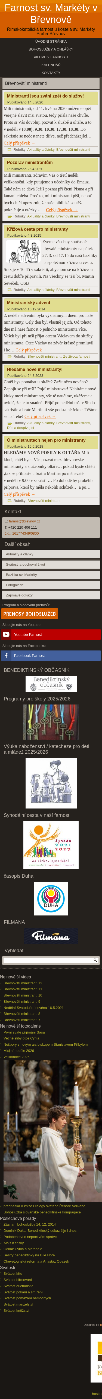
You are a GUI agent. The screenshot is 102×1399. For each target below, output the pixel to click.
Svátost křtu (13, 1273)
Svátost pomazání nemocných (27, 1298)
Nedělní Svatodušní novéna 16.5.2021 (34, 1008)
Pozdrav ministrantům (30, 162)
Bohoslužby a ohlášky (51, 49)
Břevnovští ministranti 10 (23, 995)
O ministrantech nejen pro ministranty (46, 440)
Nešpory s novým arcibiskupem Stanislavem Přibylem (46, 1044)
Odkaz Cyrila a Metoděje (23, 1249)
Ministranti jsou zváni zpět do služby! (45, 96)
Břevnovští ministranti (73, 149)
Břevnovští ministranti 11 (23, 989)
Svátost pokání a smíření (23, 1292)
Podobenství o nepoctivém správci (30, 1237)
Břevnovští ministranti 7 (22, 1020)
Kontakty (51, 73)
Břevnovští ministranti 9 (22, 1001)
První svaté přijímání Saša (24, 1032)
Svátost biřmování (18, 1280)
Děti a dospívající (20, 428)
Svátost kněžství (16, 1311)
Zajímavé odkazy (19, 595)
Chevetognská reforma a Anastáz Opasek (36, 1261)
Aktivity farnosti (51, 57)
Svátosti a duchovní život (25, 564)
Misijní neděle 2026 (19, 1051)
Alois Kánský (14, 1243)
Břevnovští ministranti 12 (23, 983)
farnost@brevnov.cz (24, 521)
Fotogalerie (15, 585)
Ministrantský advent (28, 302)
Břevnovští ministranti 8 (22, 1014)
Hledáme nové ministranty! (35, 369)
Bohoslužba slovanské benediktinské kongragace (42, 1212)
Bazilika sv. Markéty (21, 575)
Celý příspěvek (19, 143)
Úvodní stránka (51, 41)
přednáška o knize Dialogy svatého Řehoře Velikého (44, 1206)
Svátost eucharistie (18, 1286)
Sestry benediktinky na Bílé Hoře (29, 1255)
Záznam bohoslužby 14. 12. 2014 (30, 1224)
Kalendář (50, 65)
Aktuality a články (40, 149)
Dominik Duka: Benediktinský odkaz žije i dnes (40, 1231)
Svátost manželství (18, 1304)
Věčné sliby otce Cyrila (21, 1038)
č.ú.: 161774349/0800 (22, 533)
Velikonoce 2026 (16, 1057)
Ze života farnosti (76, 356)
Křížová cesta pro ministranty (37, 229)
